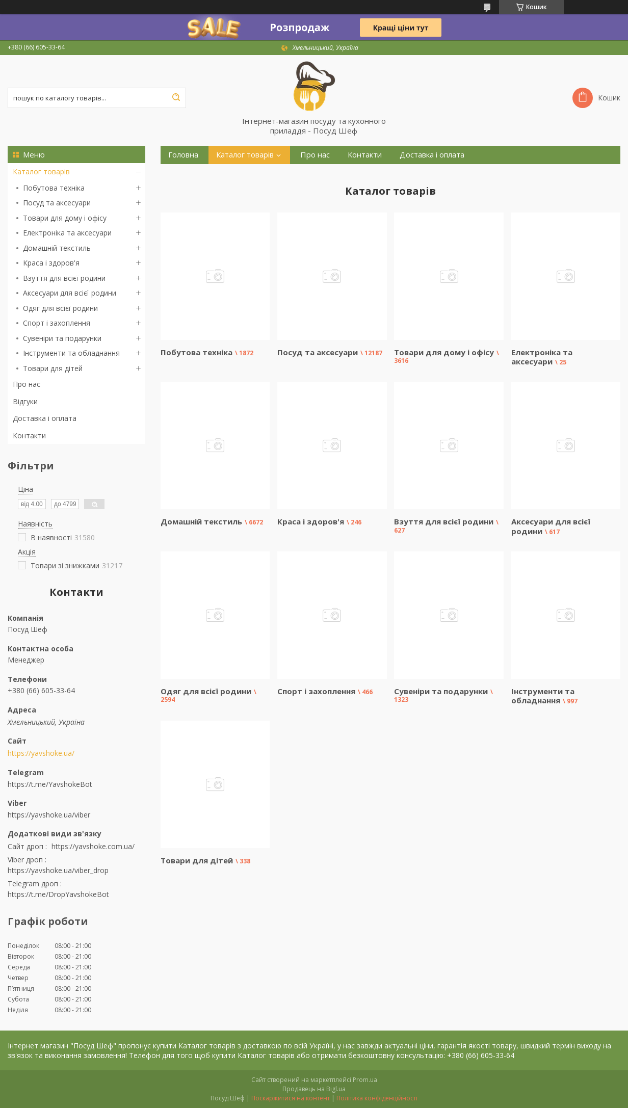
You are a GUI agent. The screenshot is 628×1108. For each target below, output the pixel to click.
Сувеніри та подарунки (62, 338)
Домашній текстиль (57, 248)
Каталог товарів (41, 171)
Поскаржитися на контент (290, 1098)
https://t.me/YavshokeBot (50, 784)
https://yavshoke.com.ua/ (93, 846)
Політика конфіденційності (376, 1098)
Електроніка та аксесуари (67, 233)
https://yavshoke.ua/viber (49, 815)
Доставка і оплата (44, 418)
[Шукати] (176, 98)
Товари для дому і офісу (65, 218)
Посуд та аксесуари (57, 202)
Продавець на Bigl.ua (314, 1089)
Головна (183, 155)
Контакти (29, 435)
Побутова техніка (54, 188)
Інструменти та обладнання (71, 353)
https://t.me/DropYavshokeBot (58, 894)
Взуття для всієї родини (64, 278)
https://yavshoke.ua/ (41, 753)
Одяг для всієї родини (60, 308)
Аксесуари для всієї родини (69, 293)
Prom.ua (365, 1079)
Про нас (26, 384)
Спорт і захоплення (56, 323)
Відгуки (25, 401)
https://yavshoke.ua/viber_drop (58, 870)
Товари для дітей (53, 368)
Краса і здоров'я (51, 263)
